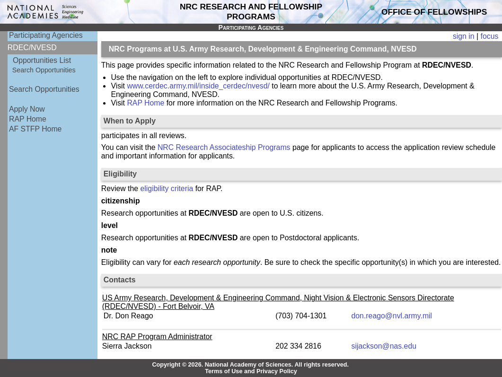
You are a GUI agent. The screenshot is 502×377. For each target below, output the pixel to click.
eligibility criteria (167, 188)
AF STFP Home (35, 129)
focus (490, 36)
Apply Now (27, 109)
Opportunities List (42, 60)
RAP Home (27, 119)
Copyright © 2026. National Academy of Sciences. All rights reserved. (250, 364)
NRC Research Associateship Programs (224, 147)
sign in (464, 36)
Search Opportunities (44, 70)
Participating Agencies (46, 35)
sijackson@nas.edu (384, 346)
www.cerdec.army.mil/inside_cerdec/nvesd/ (198, 86)
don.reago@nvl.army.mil (392, 316)
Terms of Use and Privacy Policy (251, 371)
